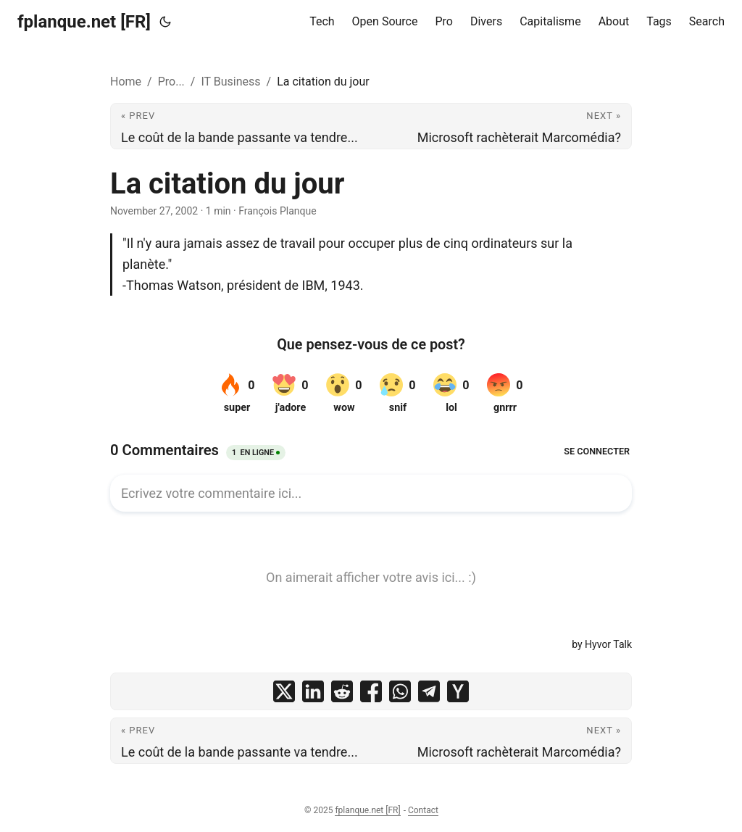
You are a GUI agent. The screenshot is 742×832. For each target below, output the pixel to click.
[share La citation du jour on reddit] (342, 691)
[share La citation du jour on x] (284, 691)
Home (125, 81)
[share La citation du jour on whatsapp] (400, 691)
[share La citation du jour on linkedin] (313, 691)
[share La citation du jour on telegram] (429, 691)
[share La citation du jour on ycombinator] (458, 691)
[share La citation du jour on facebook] (371, 691)
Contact (423, 810)
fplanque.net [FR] (84, 22)
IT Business (230, 81)
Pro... (171, 81)
